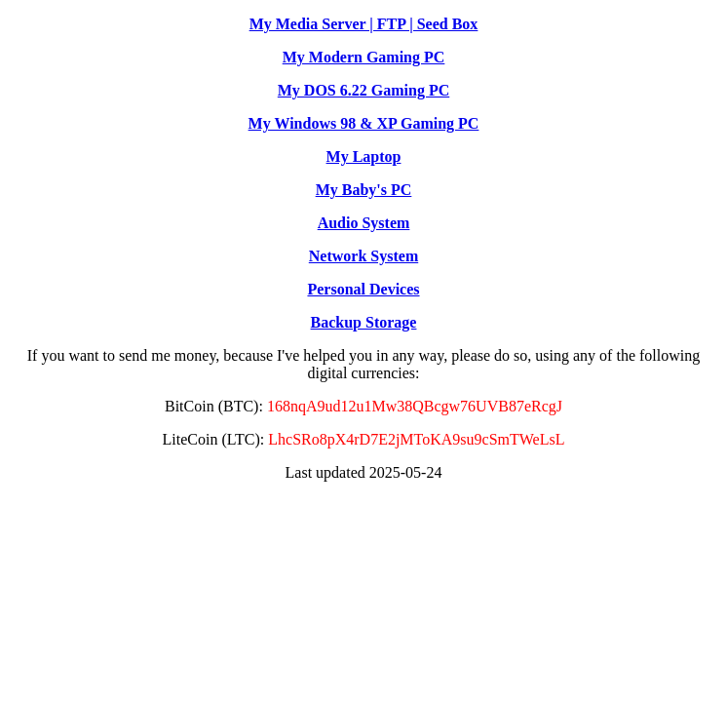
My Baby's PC (364, 189)
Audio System (364, 222)
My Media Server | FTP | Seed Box (363, 24)
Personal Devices (363, 289)
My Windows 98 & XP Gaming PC (364, 123)
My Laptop (364, 156)
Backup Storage (364, 322)
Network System (363, 256)
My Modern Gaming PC (364, 57)
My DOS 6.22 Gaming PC (363, 90)
